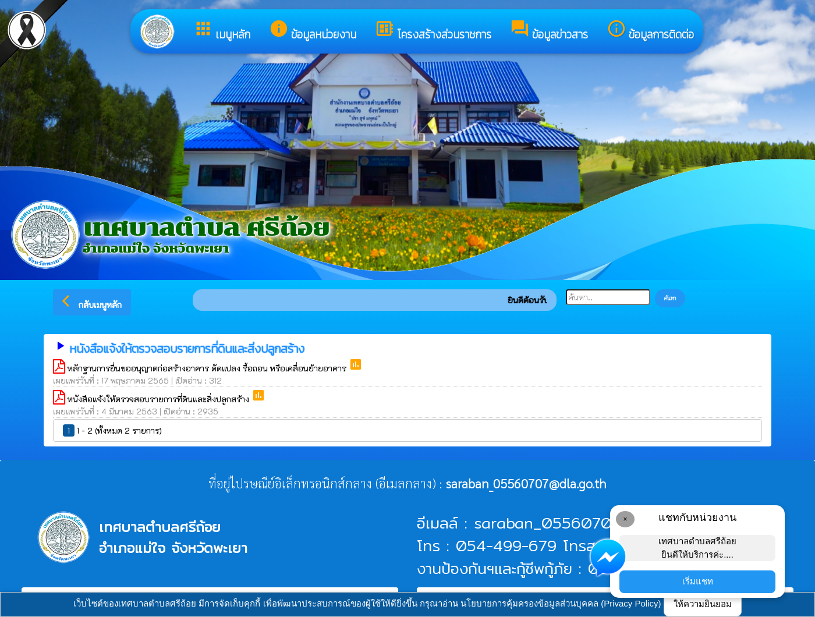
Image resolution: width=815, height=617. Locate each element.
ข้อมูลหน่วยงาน (312, 31)
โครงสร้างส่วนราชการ (433, 31)
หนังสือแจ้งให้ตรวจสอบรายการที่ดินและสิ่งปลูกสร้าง (159, 399)
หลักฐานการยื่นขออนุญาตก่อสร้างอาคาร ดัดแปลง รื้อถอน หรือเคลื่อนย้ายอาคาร (208, 368)
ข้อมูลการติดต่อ (650, 31)
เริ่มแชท (697, 581)
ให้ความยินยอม (703, 604)
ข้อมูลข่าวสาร (549, 31)
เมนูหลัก (221, 31)
